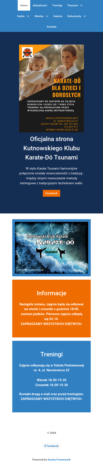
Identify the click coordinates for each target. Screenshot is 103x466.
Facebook (51, 193)
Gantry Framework (59, 459)
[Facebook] (51, 445)
